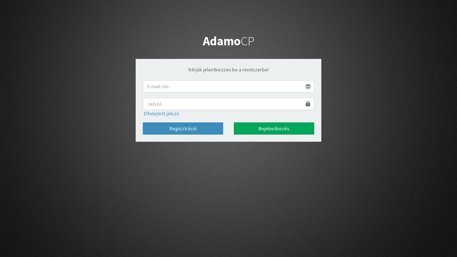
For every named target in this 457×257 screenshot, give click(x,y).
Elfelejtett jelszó (161, 113)
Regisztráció (183, 128)
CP (229, 41)
